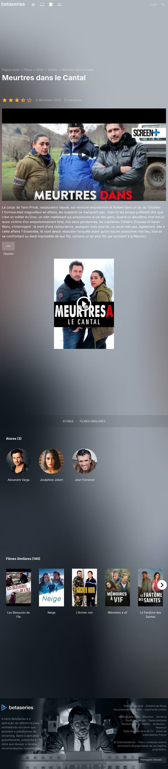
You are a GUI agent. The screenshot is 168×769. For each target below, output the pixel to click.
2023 (39, 69)
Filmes (28, 69)
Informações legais (129, 716)
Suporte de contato (156, 709)
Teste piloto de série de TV (138, 731)
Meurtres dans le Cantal (78, 69)
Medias (146, 723)
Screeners (158, 723)
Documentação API (124, 709)
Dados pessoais (158, 720)
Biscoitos (148, 716)
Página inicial (10, 69)
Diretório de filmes (156, 705)
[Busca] (163, 4)
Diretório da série (133, 705)
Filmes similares (92, 421)
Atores (68, 421)
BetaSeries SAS (130, 723)
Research (161, 727)
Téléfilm (53, 69)
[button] (18, 465)
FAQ (139, 709)
